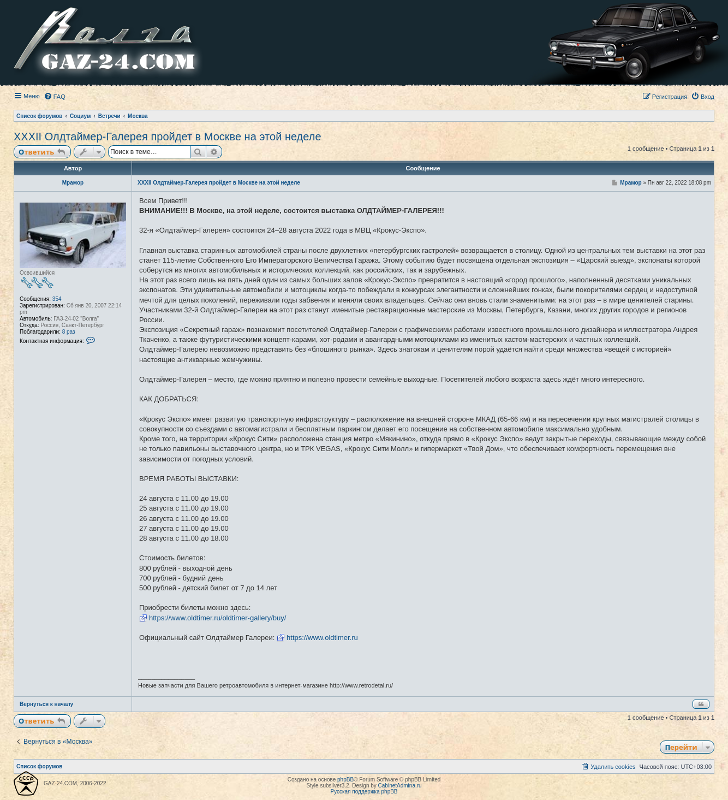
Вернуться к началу (46, 704)
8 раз (68, 332)
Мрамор (72, 183)
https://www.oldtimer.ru (322, 637)
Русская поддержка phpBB (363, 792)
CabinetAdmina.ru (400, 786)
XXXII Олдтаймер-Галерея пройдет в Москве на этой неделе (167, 137)
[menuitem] (54, 96)
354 (57, 299)
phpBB (345, 780)
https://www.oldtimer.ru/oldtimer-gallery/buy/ (217, 618)
